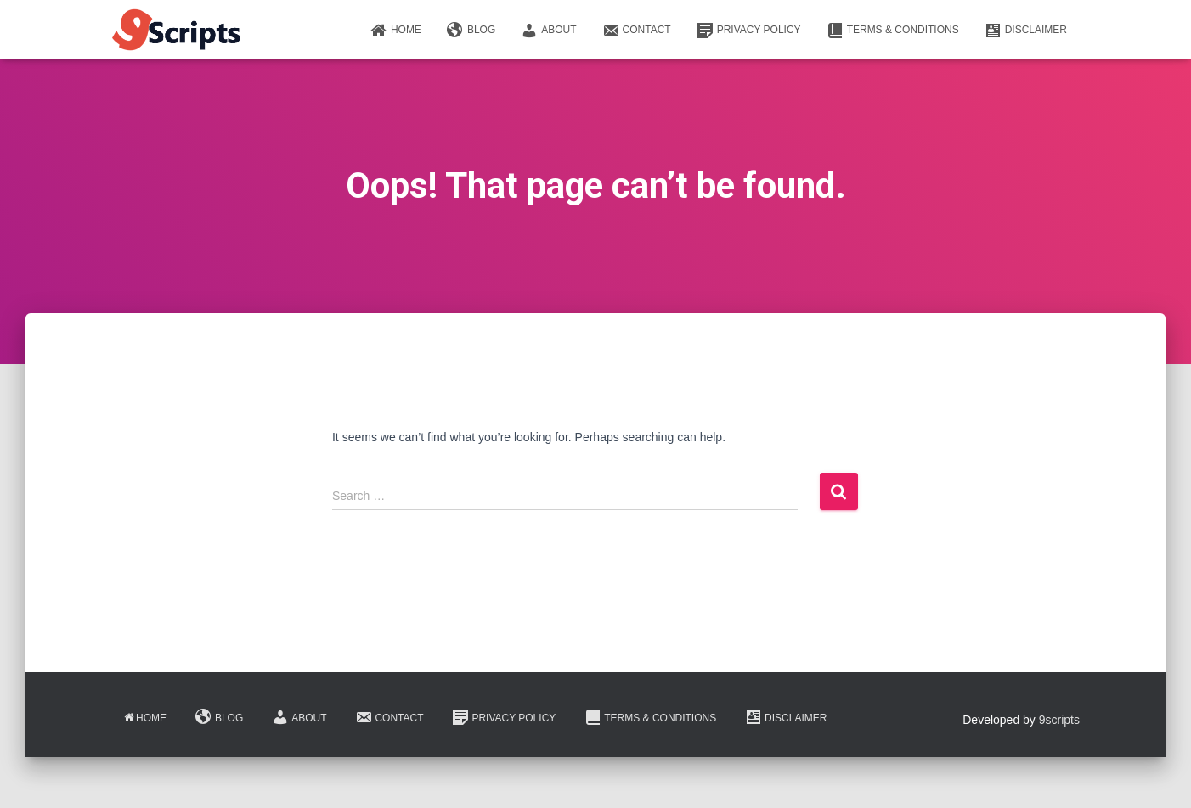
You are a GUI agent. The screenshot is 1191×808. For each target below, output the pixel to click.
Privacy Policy (749, 30)
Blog (471, 30)
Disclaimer (1026, 30)
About (548, 30)
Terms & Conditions (893, 30)
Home (395, 30)
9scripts (1059, 720)
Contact (636, 30)
